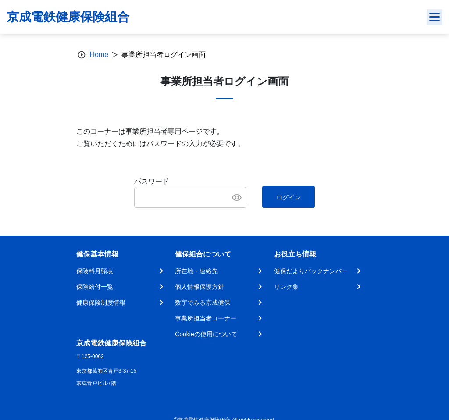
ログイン (288, 197)
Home (98, 54)
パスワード (151, 181)
